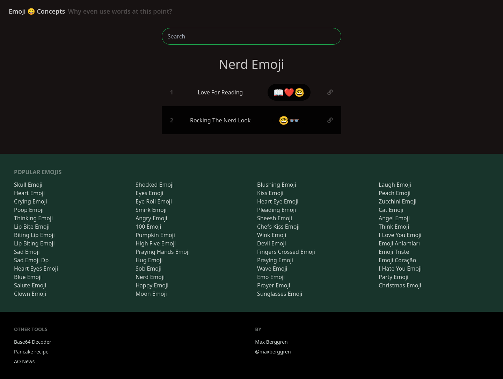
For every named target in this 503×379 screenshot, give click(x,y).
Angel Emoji (394, 218)
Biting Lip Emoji (34, 235)
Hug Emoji (149, 260)
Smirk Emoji (151, 210)
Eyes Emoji (149, 193)
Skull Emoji (28, 184)
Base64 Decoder (32, 341)
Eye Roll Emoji (154, 201)
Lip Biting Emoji (34, 243)
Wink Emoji (271, 235)
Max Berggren (271, 341)
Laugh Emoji (395, 184)
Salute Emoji (30, 285)
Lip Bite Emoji (32, 226)
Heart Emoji (29, 193)
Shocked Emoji (155, 184)
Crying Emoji (30, 201)
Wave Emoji (272, 268)
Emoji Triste (394, 252)
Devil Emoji (271, 243)
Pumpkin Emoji (155, 235)
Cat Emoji (391, 210)
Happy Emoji (152, 285)
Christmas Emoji (400, 285)
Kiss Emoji (270, 193)
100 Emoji (148, 226)
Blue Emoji (28, 277)
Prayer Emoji (273, 285)
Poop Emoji (29, 210)
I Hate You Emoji (400, 268)
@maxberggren (273, 351)
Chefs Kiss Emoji (278, 226)
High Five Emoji (156, 243)
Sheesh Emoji (274, 218)
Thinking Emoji (33, 218)
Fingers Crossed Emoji (286, 252)
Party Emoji (393, 277)
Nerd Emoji (150, 277)
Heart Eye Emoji (277, 201)
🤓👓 (288, 120)
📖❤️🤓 (289, 92)
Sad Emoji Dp (31, 260)
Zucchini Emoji (397, 201)
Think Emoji (394, 226)
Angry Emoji (151, 218)
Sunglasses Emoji (279, 294)
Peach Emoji (394, 193)
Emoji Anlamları (399, 243)
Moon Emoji (151, 294)
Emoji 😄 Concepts (90, 11)
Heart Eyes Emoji (36, 268)
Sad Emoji (27, 252)
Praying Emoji (275, 260)
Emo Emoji (271, 277)
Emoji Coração (397, 260)
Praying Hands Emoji (163, 252)
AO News (24, 361)
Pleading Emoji (276, 210)
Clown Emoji (30, 294)
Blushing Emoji (276, 184)
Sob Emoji (148, 268)
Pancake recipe (31, 351)
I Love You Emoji (400, 235)
